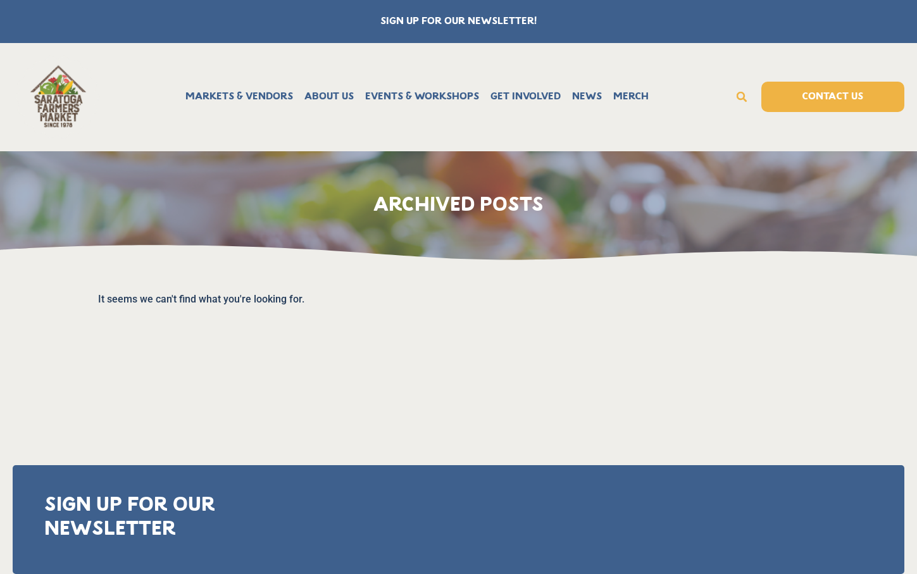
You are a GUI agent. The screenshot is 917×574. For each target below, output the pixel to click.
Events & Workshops (422, 97)
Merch (631, 97)
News (587, 97)
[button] (741, 96)
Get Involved (525, 97)
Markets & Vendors (239, 97)
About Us (329, 97)
